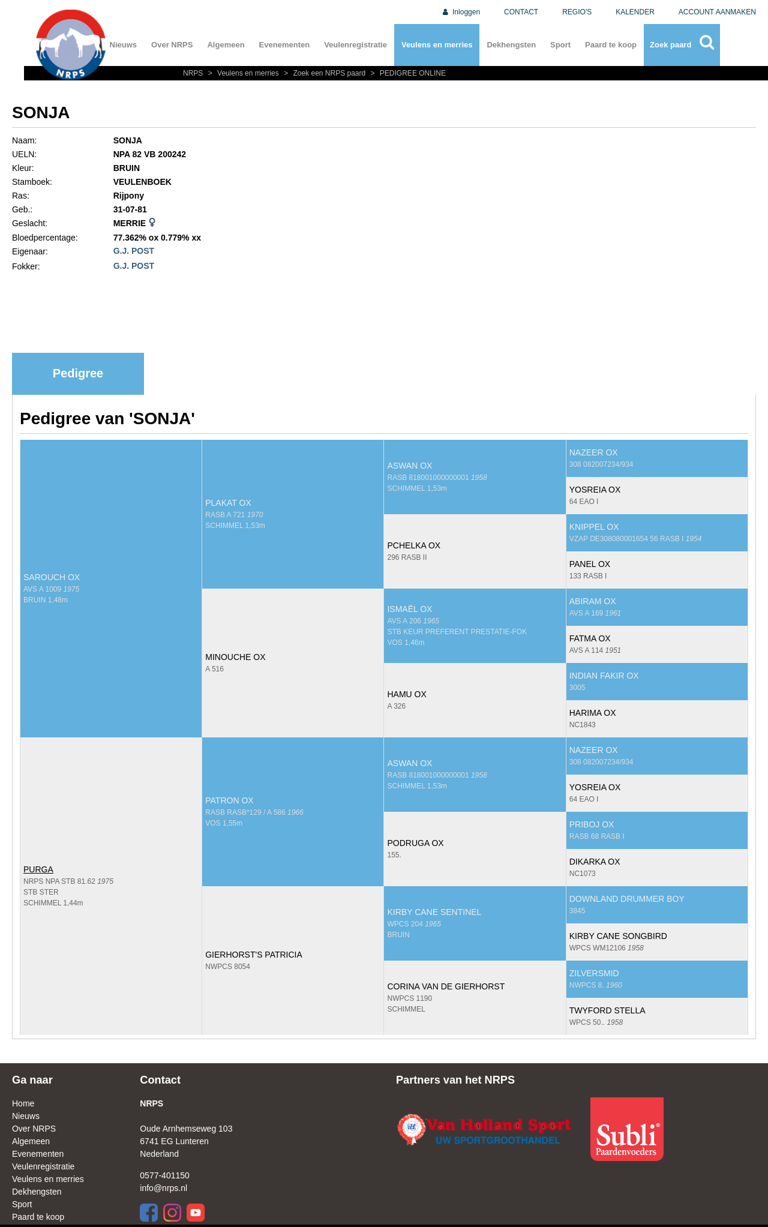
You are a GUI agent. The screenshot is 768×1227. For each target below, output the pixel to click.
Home (23, 1103)
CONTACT (521, 12)
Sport (560, 44)
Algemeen (225, 44)
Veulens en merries (437, 44)
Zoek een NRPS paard (324, 73)
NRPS (194, 73)
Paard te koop (611, 44)
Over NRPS (172, 44)
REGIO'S (577, 12)
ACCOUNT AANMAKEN (717, 12)
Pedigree (78, 373)
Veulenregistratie (355, 44)
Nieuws (123, 44)
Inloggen (460, 12)
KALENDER (635, 12)
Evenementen (284, 44)
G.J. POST (133, 251)
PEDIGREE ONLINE (407, 73)
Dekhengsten (511, 44)
